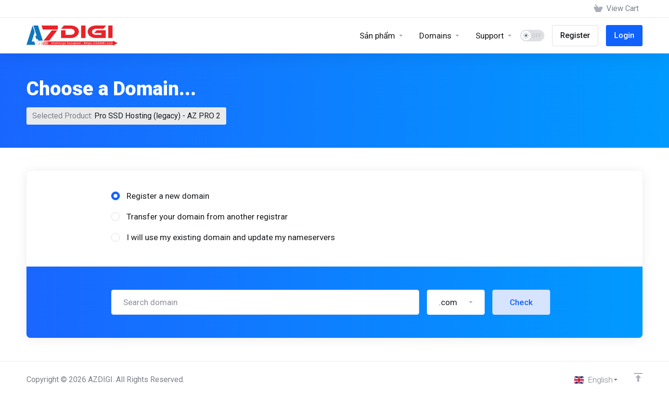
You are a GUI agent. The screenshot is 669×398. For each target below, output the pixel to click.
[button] (456, 302)
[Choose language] (596, 379)
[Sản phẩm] (382, 35)
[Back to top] (638, 377)
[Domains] (440, 35)
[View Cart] (616, 8)
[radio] (115, 196)
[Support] (494, 35)
